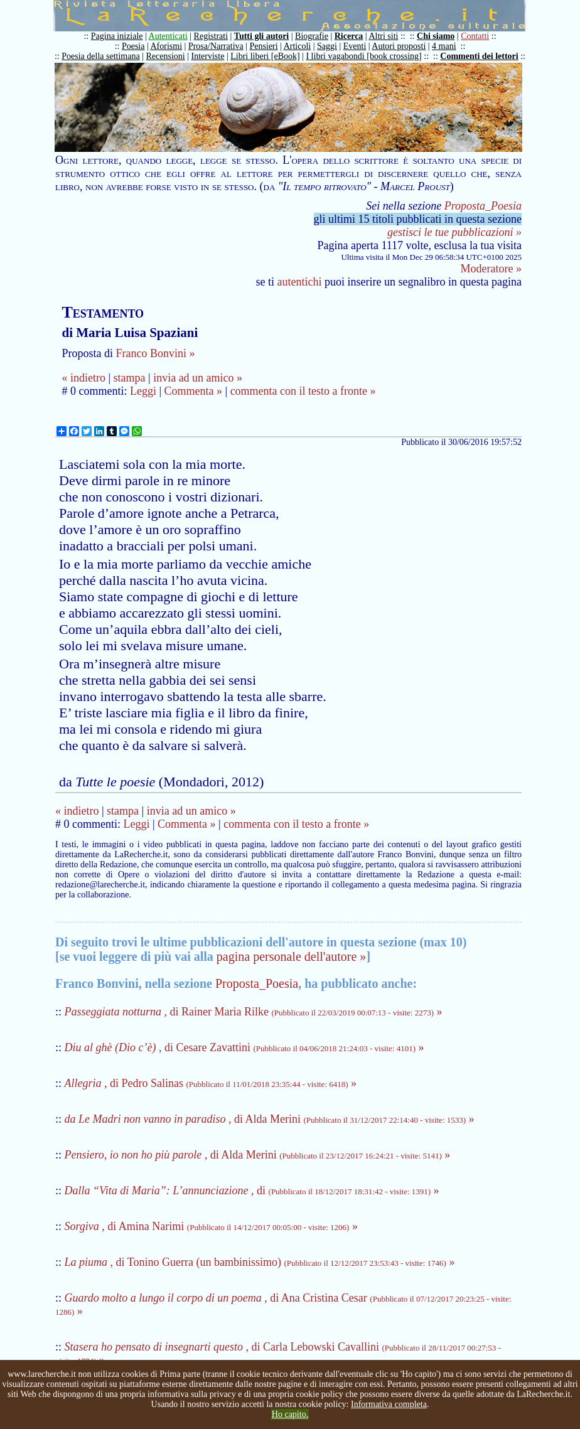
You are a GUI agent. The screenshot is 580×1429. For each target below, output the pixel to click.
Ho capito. (290, 1414)
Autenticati (168, 36)
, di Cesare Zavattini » (244, 1047)
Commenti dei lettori (479, 56)
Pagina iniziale (117, 36)
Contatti (475, 36)
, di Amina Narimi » (211, 1226)
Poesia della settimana (100, 56)
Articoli (297, 46)
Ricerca (349, 36)
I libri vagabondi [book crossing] (363, 56)
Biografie (311, 36)
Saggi (327, 46)
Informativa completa (389, 1404)
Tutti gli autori (261, 36)
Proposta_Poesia (483, 206)
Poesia (133, 46)
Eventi (355, 46)
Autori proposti (399, 46)
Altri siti (383, 36)
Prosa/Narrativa (216, 46)
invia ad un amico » (197, 378)
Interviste (208, 56)
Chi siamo (435, 36)
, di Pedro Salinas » (211, 1083)
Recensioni (165, 56)
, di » (252, 1190)
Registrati (211, 36)
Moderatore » (491, 268)
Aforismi (167, 46)
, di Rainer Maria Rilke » (254, 1011)
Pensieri (264, 46)
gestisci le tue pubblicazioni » (454, 232)
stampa (130, 378)
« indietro (83, 378)
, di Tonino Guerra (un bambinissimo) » (260, 1262)
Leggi (143, 391)
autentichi (299, 282)
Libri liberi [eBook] (264, 56)
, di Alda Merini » (270, 1119)
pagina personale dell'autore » (292, 956)
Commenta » (193, 391)
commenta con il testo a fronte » (303, 391)
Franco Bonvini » (155, 353)
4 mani (444, 46)
